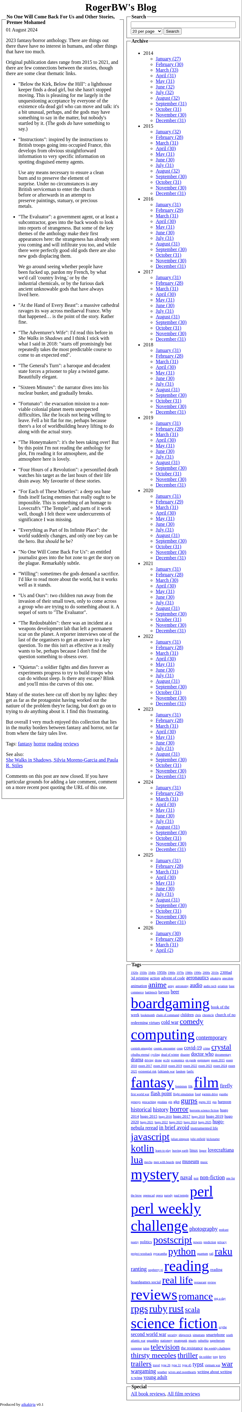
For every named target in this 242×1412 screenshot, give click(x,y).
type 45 (187, 1365)
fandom (181, 1071)
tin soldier (205, 1356)
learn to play (163, 1150)
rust (176, 1308)
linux (194, 1150)
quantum (202, 1253)
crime (206, 1048)
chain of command (167, 1015)
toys (222, 1356)
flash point (161, 1093)
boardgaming (170, 1003)
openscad (148, 1195)
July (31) (164, 165)
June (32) (165, 86)
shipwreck (184, 1335)
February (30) (169, 64)
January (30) (168, 933)
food (198, 1094)
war (227, 1364)
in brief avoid (174, 1127)
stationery (166, 1340)
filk (190, 1086)
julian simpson (180, 1139)
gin (170, 1102)
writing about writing (214, 1371)
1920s (134, 972)
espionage (203, 1060)
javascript (150, 1136)
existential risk (147, 1071)
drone (158, 1060)
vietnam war (213, 1365)
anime (157, 985)
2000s (206, 972)
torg (215, 1356)
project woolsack (141, 1253)
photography (203, 1229)
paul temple (181, 1195)
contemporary (211, 1037)
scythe (223, 1327)
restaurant (200, 1282)
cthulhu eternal (140, 1054)
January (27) (168, 58)
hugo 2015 (148, 1116)
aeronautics (197, 977)
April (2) (164, 950)
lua (137, 1159)
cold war (170, 1022)
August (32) (168, 98)
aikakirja (215, 978)
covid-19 (193, 1047)
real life (177, 1280)
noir (196, 1178)
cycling (155, 1054)
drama (137, 1059)
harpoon (224, 1101)
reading (54, 743)
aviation (223, 986)
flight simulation (183, 1094)
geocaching (149, 1102)
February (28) (169, 137)
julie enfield (197, 1139)
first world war (140, 1094)
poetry (135, 1242)
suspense (136, 1348)
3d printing (140, 978)
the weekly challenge (217, 1348)
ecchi (166, 1060)
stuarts (192, 1340)
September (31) (171, 103)
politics (146, 1241)
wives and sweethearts (182, 1372)
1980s (189, 972)
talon (146, 1348)
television (165, 1347)
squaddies (153, 1340)
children (187, 1014)
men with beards (164, 1162)
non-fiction (212, 1177)
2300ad (226, 972)
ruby (158, 1308)
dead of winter (170, 1054)
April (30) (166, 148)
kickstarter (213, 1139)
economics (177, 1060)
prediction (209, 1242)
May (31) (165, 81)
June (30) (165, 159)
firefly (226, 1085)
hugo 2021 (147, 1122)
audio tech (209, 986)
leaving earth (180, 1150)
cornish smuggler (141, 1048)
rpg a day (219, 1298)
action (155, 978)
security (173, 1335)
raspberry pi (155, 1270)
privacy (222, 1242)
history (160, 1109)
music (204, 1162)
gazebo (223, 1094)
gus (214, 1102)
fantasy (25, 743)
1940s (152, 972)
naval (186, 1177)
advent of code (173, 978)
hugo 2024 (190, 1122)
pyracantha (160, 1253)
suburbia (203, 1340)
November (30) (171, 114)
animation (139, 985)
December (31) (171, 120)
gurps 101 (205, 1102)
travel (156, 1365)
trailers (141, 1364)
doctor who (202, 1054)
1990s (198, 972)
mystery (155, 1174)
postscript (172, 1239)
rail (211, 1253)
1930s (143, 972)
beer (175, 991)
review (211, 1282)
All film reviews (183, 1393)
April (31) (166, 75)
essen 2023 (205, 1065)
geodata (162, 1102)
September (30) (171, 176)
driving (149, 1060)
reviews (71, 743)
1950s (162, 972)
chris (198, 1015)
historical (141, 1109)
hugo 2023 (176, 1122)
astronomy (181, 986)
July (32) (164, 92)
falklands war (166, 1071)
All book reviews (148, 1393)
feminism (181, 1086)
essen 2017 (145, 1065)
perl (201, 1191)
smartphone (215, 1334)
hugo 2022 (161, 1122)
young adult (155, 1377)
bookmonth (147, 1015)
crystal (221, 1047)
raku (223, 1251)
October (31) (168, 109)
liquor (202, 1150)
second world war (148, 1334)
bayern (164, 992)
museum (190, 1161)
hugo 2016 (165, 1116)
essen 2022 (190, 1065)
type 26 (165, 1365)
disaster (185, 1054)
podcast (224, 1229)
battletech (151, 992)
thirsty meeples (153, 1355)
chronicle (208, 1015)
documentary (223, 1054)
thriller (188, 1355)
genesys (136, 1102)
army (171, 986)
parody (168, 1195)
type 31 (176, 1365)
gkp (176, 1101)
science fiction (174, 1323)
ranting (139, 1269)
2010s (215, 972)
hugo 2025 (204, 1122)
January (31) (168, 204)
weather (162, 1372)
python (182, 1251)
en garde (191, 1060)
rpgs (139, 1308)
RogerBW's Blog (120, 7)
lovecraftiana (221, 1150)
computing (163, 1034)
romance (195, 1296)
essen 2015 (218, 1060)
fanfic (190, 1071)
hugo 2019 (214, 1116)
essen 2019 (175, 1065)
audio (196, 985)
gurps (189, 1100)
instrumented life (204, 1128)
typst (198, 1364)
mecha (148, 1162)
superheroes (217, 1340)
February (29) (169, 210)
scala (192, 1309)
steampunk (180, 1340)
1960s (171, 972)
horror (40, 743)
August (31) (168, 243)
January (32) (168, 131)
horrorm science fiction (204, 1110)
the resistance (192, 1348)
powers (197, 1242)
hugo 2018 (198, 1116)
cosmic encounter (164, 1048)
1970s (180, 972)
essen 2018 (160, 1065)
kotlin (142, 1148)
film (206, 1082)
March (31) (167, 142)
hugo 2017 (181, 1116)
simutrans (199, 1335)
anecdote (228, 978)
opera (159, 1195)
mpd (178, 1162)
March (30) (167, 580)
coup (180, 1048)
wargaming (143, 1371)
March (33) (167, 70)
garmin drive (210, 1094)
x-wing (136, 1377)
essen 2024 (220, 1065)
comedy (191, 1021)
